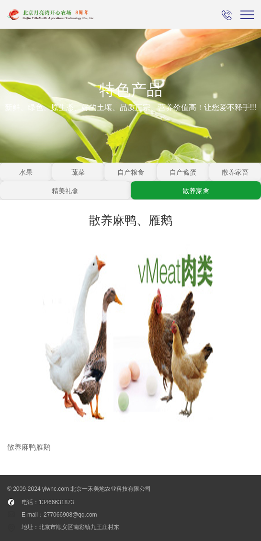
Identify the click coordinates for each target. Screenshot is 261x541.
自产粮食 (130, 172)
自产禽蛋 (183, 172)
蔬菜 (78, 172)
